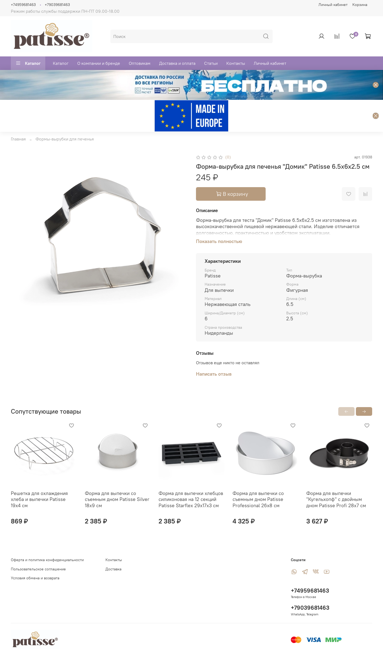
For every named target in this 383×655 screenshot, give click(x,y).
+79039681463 (57, 4)
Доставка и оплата (177, 63)
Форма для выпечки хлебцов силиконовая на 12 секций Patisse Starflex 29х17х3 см (191, 499)
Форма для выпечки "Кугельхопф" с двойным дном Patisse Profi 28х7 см (336, 499)
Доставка (113, 569)
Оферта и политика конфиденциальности (47, 559)
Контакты (235, 63)
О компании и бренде (98, 63)
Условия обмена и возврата (35, 578)
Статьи (211, 63)
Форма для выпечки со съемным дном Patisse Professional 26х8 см (258, 499)
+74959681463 (23, 4)
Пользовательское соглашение (38, 569)
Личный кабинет (332, 4)
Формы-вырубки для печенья (65, 139)
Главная (18, 139)
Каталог (28, 63)
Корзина (359, 4)
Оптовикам (139, 63)
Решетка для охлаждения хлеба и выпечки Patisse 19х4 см (39, 499)
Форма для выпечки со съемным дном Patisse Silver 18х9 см (117, 499)
